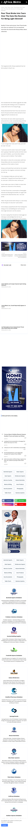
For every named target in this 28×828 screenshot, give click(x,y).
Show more (23, 265)
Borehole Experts (8, 471)
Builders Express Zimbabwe (14, 815)
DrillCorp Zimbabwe (13, 796)
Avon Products (20, 484)
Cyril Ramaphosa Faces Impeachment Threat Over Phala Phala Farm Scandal (12, 327)
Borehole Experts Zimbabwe (14, 597)
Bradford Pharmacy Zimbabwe (14, 697)
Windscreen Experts (20, 476)
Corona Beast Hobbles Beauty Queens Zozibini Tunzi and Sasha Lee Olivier (15, 435)
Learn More (10, 822)
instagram (8, 504)
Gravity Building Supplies (14, 636)
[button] (26, 2)
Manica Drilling (8, 484)
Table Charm (8, 493)
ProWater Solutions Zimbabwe (14, 617)
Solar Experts (8, 476)
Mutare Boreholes (20, 480)
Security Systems (8, 488)
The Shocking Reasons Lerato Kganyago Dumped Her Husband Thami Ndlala (13, 453)
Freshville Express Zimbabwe (14, 655)
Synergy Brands (14, 716)
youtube (21, 504)
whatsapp (21, 500)
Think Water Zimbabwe (14, 777)
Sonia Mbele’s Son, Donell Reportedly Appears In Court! (13, 306)
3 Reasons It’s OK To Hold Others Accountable (14, 447)
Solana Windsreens (14, 677)
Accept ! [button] (4, 825)
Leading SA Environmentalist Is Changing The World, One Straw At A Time (14, 442)
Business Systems (20, 493)
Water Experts (20, 471)
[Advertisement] (14, 50)
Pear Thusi (7, 7)
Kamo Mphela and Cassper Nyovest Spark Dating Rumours (13, 284)
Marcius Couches (8, 480)
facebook (8, 500)
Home (2, 7)
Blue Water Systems (14, 757)
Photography (20, 488)
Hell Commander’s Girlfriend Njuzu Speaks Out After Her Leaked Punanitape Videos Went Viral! (15, 460)
